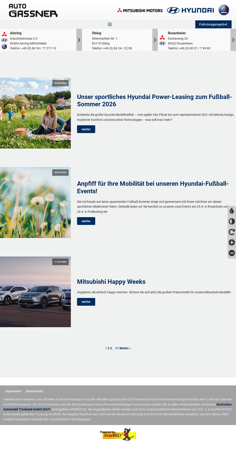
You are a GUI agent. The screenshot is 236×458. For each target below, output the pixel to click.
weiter (86, 129)
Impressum (13, 391)
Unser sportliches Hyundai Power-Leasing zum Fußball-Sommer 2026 (154, 100)
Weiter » (125, 348)
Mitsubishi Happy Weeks (111, 281)
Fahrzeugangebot (213, 24)
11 (117, 348)
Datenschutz (34, 391)
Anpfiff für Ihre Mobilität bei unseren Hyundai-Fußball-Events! (153, 187)
